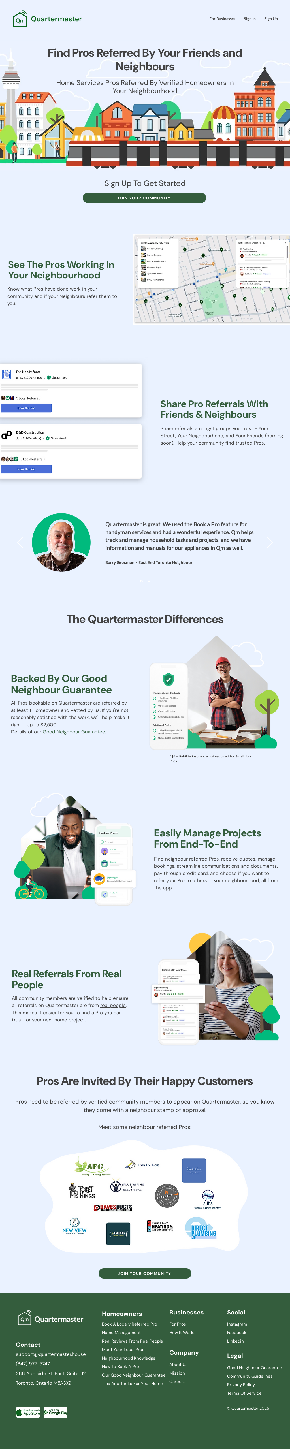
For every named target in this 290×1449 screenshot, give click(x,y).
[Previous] (20, 543)
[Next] (270, 543)
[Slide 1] (141, 581)
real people (113, 1005)
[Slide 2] (149, 581)
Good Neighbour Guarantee (74, 732)
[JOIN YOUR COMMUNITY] (144, 198)
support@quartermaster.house (51, 1354)
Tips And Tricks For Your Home (132, 1383)
